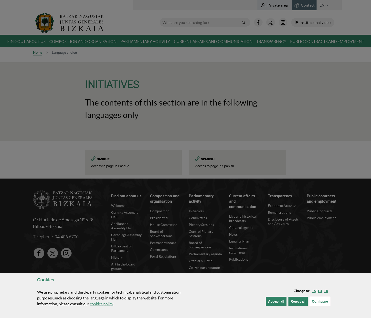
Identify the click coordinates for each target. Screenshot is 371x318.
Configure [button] (321, 301)
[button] (314, 291)
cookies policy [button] (101, 304)
